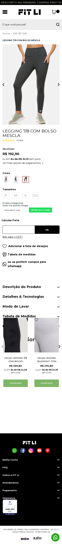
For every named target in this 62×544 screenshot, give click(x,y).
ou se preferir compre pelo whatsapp (27, 264)
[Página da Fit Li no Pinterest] (47, 450)
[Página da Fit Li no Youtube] (39, 450)
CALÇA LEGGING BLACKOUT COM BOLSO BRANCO (46, 360)
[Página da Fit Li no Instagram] (31, 450)
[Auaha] (37, 539)
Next (58, 84)
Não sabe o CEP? (12, 236)
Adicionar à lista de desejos (25, 246)
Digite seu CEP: (31, 221)
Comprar (15, 383)
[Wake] (25, 539)
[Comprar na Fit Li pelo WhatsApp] (14, 450)
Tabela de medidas (22, 254)
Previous (3, 84)
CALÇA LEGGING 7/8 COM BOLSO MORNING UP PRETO (15, 360)
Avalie (20, 140)
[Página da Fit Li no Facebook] (23, 450)
